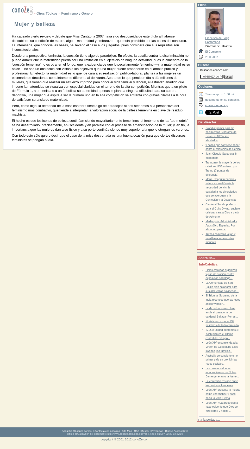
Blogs (168, 430)
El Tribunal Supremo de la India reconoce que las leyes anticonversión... (222, 299)
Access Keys (180, 430)
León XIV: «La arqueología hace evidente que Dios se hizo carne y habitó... (221, 406)
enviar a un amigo (216, 105)
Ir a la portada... (208, 419)
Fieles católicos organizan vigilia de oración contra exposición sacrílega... (221, 274)
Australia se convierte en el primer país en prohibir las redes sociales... (221, 359)
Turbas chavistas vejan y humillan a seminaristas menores (220, 238)
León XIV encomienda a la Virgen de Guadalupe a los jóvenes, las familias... (221, 346)
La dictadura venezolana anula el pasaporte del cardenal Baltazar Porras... (221, 312)
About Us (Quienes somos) (77, 430)
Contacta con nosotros (107, 430)
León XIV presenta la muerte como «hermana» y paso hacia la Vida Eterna (222, 393)
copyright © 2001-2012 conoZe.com (125, 439)
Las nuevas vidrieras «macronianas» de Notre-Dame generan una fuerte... (222, 372)
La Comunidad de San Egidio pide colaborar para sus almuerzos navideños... (222, 286)
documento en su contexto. (222, 99)
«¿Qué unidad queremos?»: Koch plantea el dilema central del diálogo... (222, 333)
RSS (136, 430)
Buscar (145, 430)
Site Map (127, 430)
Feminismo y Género (77, 13)
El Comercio (213, 51)
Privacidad (157, 430)
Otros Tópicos (47, 13)
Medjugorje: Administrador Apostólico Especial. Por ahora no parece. (221, 225)
